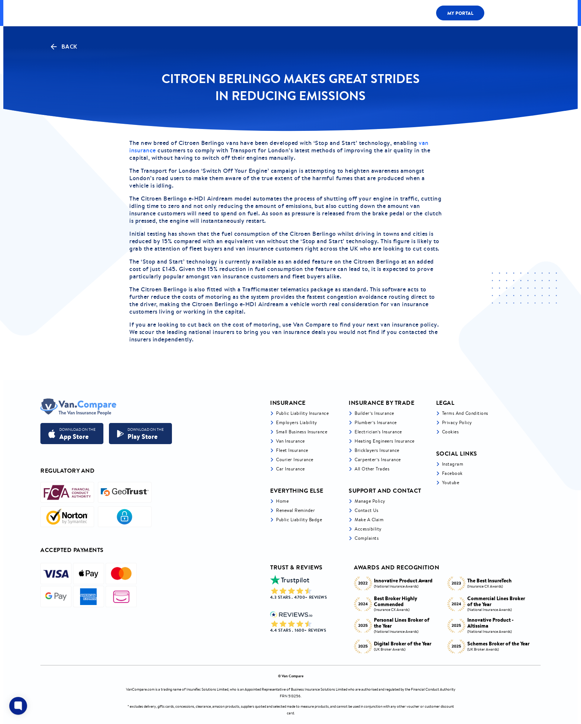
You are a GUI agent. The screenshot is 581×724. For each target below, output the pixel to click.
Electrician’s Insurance (378, 431)
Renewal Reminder (295, 510)
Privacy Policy (457, 422)
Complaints (367, 538)
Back (63, 46)
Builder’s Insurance (374, 413)
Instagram (453, 464)
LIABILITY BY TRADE (225, 13)
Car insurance (290, 469)
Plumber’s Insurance (376, 422)
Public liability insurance (302, 413)
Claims (388, 13)
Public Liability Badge (299, 519)
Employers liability (296, 422)
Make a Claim (369, 519)
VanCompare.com (140, 689)
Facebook (452, 473)
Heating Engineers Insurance (385, 441)
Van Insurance (290, 441)
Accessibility (368, 529)
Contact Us (366, 510)
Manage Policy (370, 501)
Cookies (450, 431)
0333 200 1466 (514, 13)
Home (282, 501)
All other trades (372, 469)
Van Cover (277, 13)
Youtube (450, 482)
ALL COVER (174, 13)
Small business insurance (301, 431)
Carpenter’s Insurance (378, 459)
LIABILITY (319, 13)
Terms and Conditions (465, 413)
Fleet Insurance (292, 450)
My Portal (460, 13)
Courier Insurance (294, 459)
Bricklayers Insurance (377, 450)
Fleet (354, 13)
